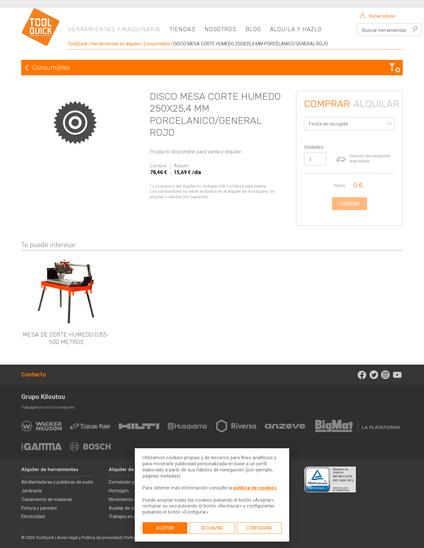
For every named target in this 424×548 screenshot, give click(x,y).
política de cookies (254, 488)
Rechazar (212, 528)
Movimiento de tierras (131, 499)
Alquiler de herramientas (49, 469)
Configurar (259, 528)
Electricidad (33, 516)
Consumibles (157, 43)
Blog (253, 29)
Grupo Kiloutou (43, 397)
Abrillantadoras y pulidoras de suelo (57, 482)
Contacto (33, 374)
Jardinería (31, 490)
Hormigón (119, 490)
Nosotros (220, 29)
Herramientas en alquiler (116, 43)
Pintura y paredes (39, 508)
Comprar (327, 104)
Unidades (313, 147)
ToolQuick (78, 43)
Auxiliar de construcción (133, 508)
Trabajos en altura (127, 516)
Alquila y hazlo (296, 29)
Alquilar (376, 104)
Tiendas (182, 29)
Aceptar (165, 528)
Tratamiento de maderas (46, 499)
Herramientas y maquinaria (114, 29)
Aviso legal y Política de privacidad (89, 537)
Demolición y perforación (134, 482)
